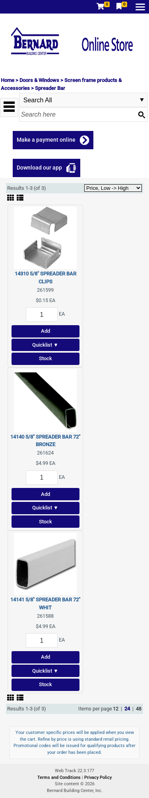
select (141, 100)
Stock (45, 358)
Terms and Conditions (59, 777)
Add (45, 331)
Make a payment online (46, 140)
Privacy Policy (98, 777)
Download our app (39, 167)
